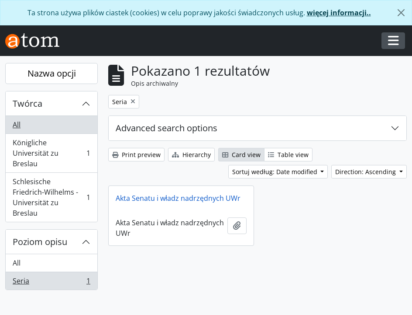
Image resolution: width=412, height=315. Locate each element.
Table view (288, 154)
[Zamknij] (401, 12)
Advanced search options (166, 128)
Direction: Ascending (366, 172)
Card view (241, 154)
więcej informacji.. (339, 13)
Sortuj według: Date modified (275, 172)
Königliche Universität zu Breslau (51, 153)
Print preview (136, 154)
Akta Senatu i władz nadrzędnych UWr (178, 198)
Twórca (27, 103)
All (17, 125)
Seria (51, 283)
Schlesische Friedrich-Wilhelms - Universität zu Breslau (51, 197)
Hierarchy (191, 154)
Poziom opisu (40, 242)
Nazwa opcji (51, 73)
